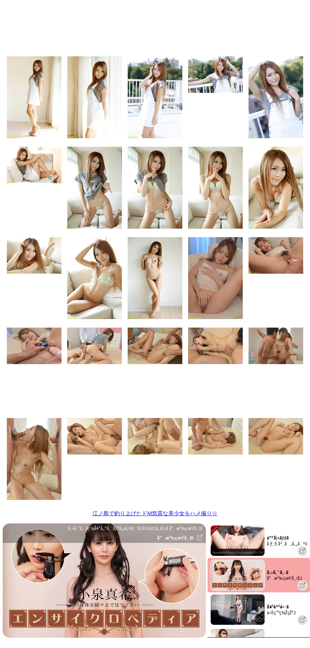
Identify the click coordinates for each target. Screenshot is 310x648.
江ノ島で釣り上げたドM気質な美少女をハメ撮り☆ (155, 513)
